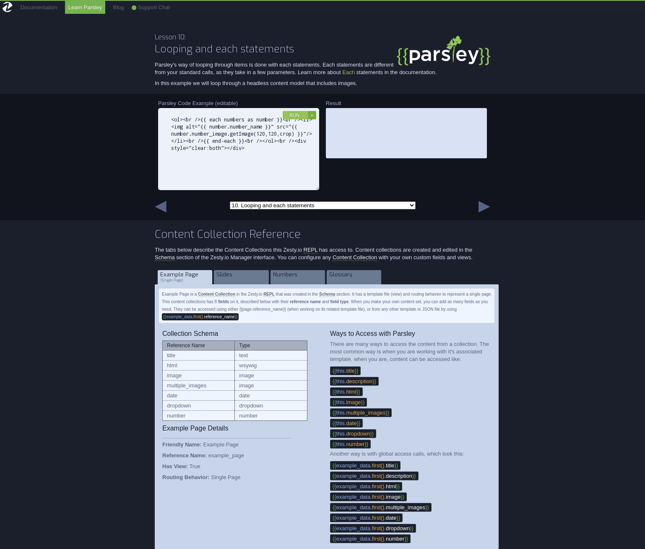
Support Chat (151, 7)
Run (294, 115)
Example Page (185, 277)
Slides (241, 277)
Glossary (354, 277)
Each (349, 72)
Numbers (298, 277)
